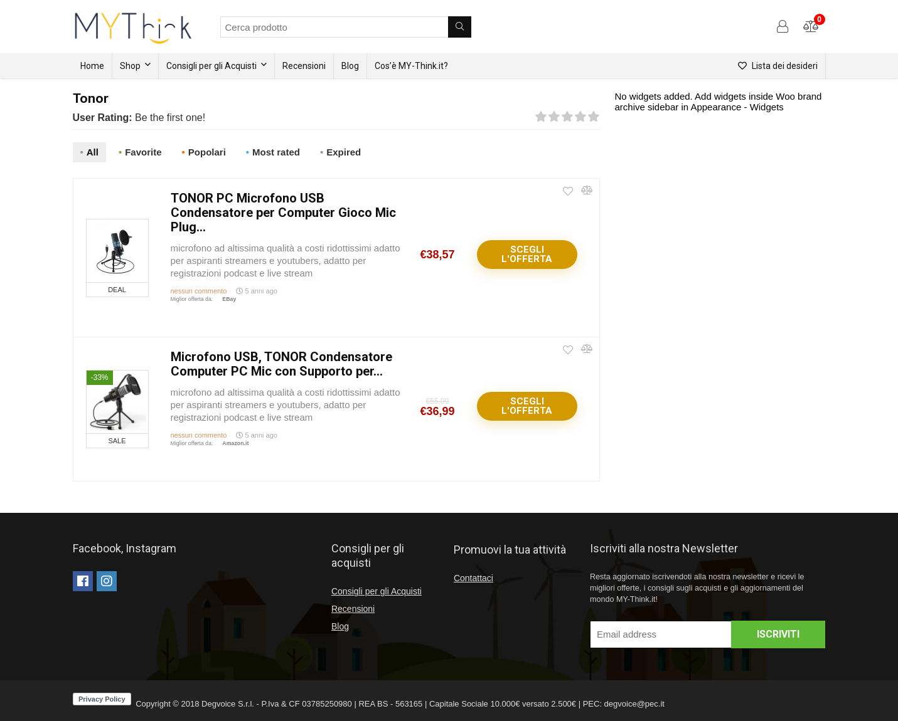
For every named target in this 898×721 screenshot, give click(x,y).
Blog (350, 66)
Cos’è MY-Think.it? (411, 66)
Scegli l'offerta (526, 254)
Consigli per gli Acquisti (211, 66)
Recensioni (304, 66)
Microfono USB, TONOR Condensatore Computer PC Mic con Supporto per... (281, 364)
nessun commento (199, 291)
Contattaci (473, 578)
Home (92, 66)
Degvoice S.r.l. (227, 703)
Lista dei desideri (778, 66)
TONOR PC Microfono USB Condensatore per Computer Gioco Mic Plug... (283, 212)
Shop (130, 66)
